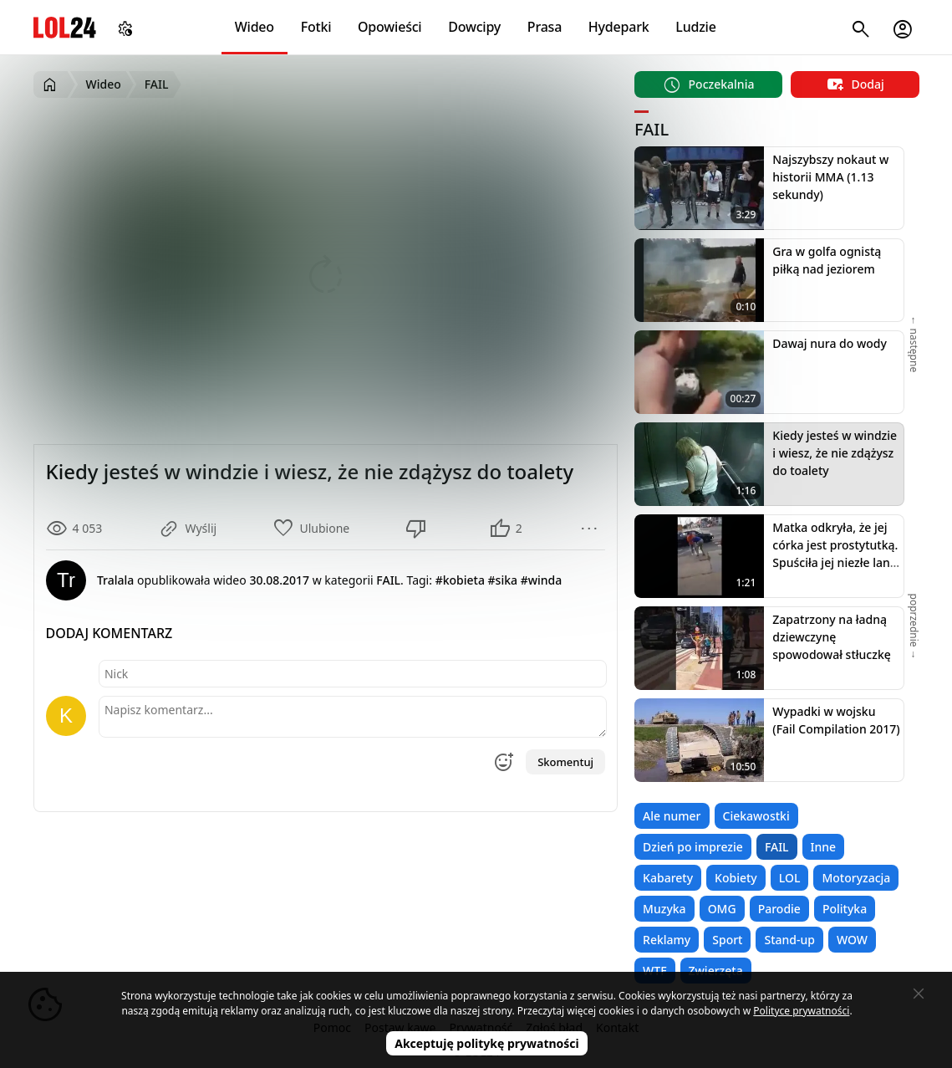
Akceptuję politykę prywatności (487, 1043)
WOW (852, 940)
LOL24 (64, 27)
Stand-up (789, 940)
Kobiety (736, 878)
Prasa (544, 27)
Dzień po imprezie (693, 847)
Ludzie (695, 27)
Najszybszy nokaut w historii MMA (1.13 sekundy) (830, 176)
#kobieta (460, 580)
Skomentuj (565, 761)
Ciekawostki (756, 816)
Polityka (844, 909)
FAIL (777, 847)
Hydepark (618, 27)
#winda (542, 580)
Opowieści (390, 27)
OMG (722, 909)
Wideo (254, 27)
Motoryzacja (856, 878)
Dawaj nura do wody (829, 343)
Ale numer (671, 816)
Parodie (779, 909)
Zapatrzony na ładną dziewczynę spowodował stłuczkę (831, 636)
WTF (654, 971)
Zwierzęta (716, 971)
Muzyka (664, 909)
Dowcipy (474, 27)
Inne (824, 847)
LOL (790, 878)
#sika (502, 580)
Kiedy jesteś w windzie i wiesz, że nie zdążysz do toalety (834, 452)
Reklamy (666, 940)
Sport (727, 940)
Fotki (316, 27)
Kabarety (668, 878)
